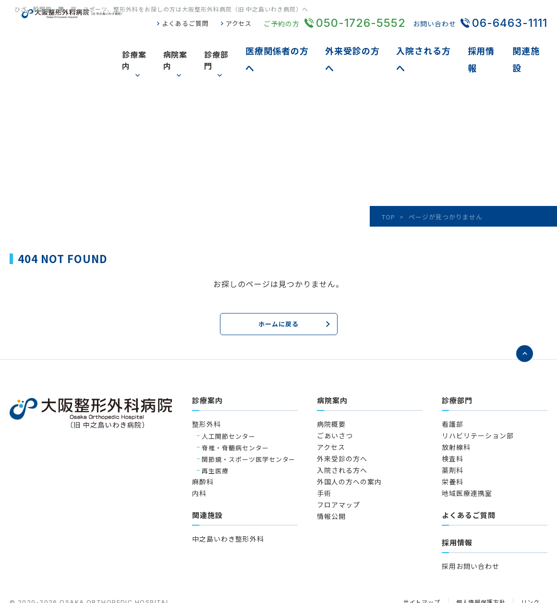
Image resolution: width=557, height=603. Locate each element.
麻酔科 (203, 446)
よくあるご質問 (182, 23)
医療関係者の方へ (297, 43)
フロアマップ (338, 469)
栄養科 (452, 446)
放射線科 (456, 412)
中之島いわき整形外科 (228, 503)
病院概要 (331, 389)
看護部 (452, 389)
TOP (388, 183)
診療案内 (154, 43)
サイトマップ (414, 567)
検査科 (452, 423)
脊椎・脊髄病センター (235, 412)
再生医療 (215, 435)
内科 (199, 458)
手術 (324, 458)
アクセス (238, 23)
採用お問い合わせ (470, 531)
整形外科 (206, 389)
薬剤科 (452, 435)
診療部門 (238, 43)
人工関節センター (228, 400)
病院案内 (196, 43)
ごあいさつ (335, 400)
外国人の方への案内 (349, 446)
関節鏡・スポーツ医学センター (248, 423)
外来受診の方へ (368, 43)
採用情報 (488, 43)
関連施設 (531, 43)
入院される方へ (434, 43)
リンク (530, 567)
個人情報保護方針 (477, 567)
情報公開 (331, 481)
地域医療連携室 (467, 458)
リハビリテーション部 (478, 400)
